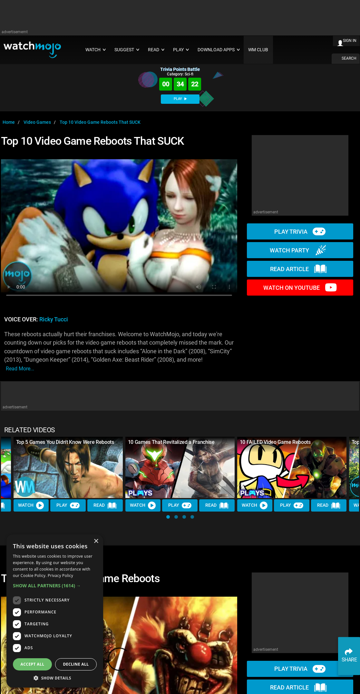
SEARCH (349, 58)
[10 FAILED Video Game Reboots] (291, 467)
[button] (168, 516)
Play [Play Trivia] (68, 506)
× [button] (95, 541)
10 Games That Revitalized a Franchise (171, 442)
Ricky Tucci (53, 319)
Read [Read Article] (105, 506)
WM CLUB (258, 50)
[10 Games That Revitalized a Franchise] (180, 467)
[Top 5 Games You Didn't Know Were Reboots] (68, 467)
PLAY (180, 99)
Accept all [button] (32, 664)
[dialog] (54, 611)
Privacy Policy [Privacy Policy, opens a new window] (60, 575)
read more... (20, 369)
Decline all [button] (76, 664)
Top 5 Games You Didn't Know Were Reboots (65, 442)
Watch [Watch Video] (31, 506)
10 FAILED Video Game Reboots (275, 442)
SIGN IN (349, 40)
